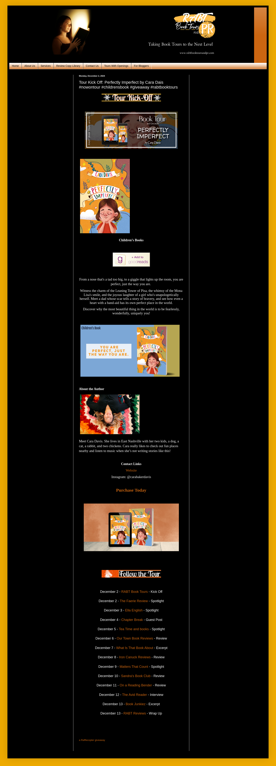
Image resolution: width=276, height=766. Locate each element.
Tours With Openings (116, 65)
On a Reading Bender (136, 685)
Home (15, 65)
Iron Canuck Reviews (135, 657)
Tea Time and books (134, 629)
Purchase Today (131, 490)
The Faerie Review (133, 601)
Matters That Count (134, 667)
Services (46, 65)
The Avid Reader (134, 695)
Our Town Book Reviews (135, 638)
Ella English (133, 610)
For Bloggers (141, 65)
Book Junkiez (135, 704)
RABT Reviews (134, 713)
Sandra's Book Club (136, 676)
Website (131, 470)
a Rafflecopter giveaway (92, 740)
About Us (29, 65)
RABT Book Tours (134, 592)
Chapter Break (132, 620)
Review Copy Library (68, 65)
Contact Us (92, 65)
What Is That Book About (135, 648)
